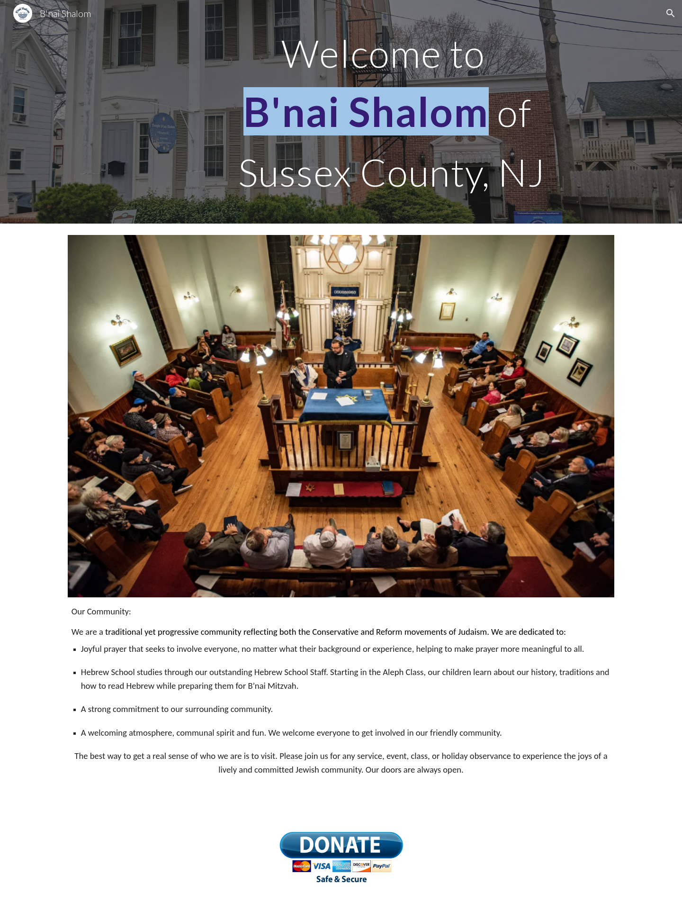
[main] (387, 111)
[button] (670, 13)
